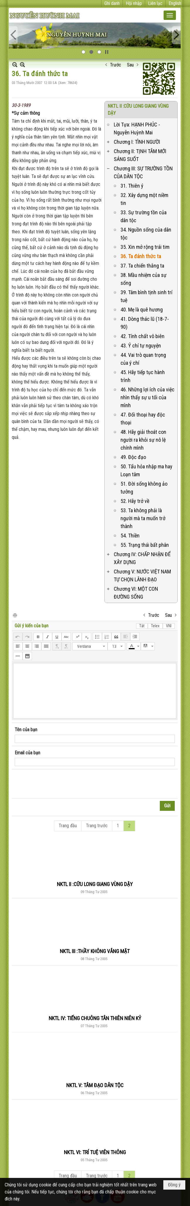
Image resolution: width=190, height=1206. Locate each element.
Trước (115, 65)
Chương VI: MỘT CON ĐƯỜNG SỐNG (136, 593)
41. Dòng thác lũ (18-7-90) (145, 323)
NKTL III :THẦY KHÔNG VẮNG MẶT (95, 951)
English (175, 3)
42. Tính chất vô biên (142, 336)
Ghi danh (112, 3)
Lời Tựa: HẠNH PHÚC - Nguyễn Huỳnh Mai (137, 128)
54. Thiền (130, 535)
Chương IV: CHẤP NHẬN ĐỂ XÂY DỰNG (142, 558)
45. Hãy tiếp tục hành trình (143, 376)
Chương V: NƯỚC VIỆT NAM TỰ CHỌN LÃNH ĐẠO (142, 575)
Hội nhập (134, 3)
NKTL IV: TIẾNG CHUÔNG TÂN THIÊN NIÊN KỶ (95, 1018)
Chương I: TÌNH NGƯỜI (137, 142)
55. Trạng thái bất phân (145, 545)
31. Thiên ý (132, 186)
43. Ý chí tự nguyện (141, 345)
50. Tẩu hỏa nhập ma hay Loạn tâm (146, 470)
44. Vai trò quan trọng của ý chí (143, 359)
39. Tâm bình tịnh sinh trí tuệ (146, 296)
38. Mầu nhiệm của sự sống (144, 279)
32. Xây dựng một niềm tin (144, 199)
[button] (169, 15)
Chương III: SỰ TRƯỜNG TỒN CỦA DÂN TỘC (143, 172)
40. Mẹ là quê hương (142, 309)
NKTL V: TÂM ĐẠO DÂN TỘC (94, 1085)
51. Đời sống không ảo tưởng (144, 488)
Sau (130, 65)
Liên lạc (155, 3)
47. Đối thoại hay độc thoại (143, 419)
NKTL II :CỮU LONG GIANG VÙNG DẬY (95, 884)
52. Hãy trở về (135, 501)
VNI (169, 625)
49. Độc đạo (133, 457)
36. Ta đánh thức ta (141, 256)
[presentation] (59, 783)
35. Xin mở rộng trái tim (145, 247)
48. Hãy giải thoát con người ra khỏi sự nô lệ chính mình (143, 440)
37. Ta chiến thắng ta (142, 266)
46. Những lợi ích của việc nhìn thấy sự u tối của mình (147, 397)
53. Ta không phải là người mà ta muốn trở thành (143, 518)
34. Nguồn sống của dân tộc (146, 234)
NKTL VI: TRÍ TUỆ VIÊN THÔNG (95, 1152)
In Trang (15, 615)
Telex (155, 625)
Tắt (142, 625)
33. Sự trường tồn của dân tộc (144, 216)
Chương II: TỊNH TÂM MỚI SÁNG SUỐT (140, 155)
